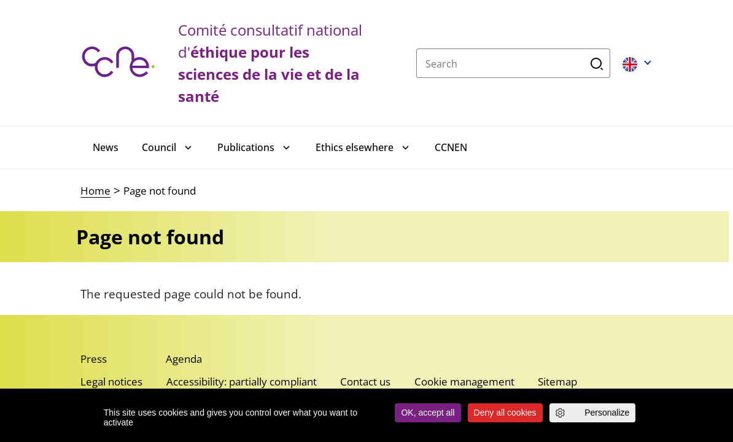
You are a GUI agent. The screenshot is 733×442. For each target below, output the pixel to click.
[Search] (500, 63)
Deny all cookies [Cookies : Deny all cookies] (505, 412)
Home (95, 191)
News (105, 147)
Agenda (184, 359)
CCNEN (451, 147)
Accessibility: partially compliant (241, 381)
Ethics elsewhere (355, 147)
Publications (245, 147)
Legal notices (111, 381)
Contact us (365, 381)
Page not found (159, 191)
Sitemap (557, 381)
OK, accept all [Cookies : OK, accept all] (427, 412)
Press (93, 359)
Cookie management (464, 381)
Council (159, 147)
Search (597, 63)
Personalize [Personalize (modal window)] (606, 412)
